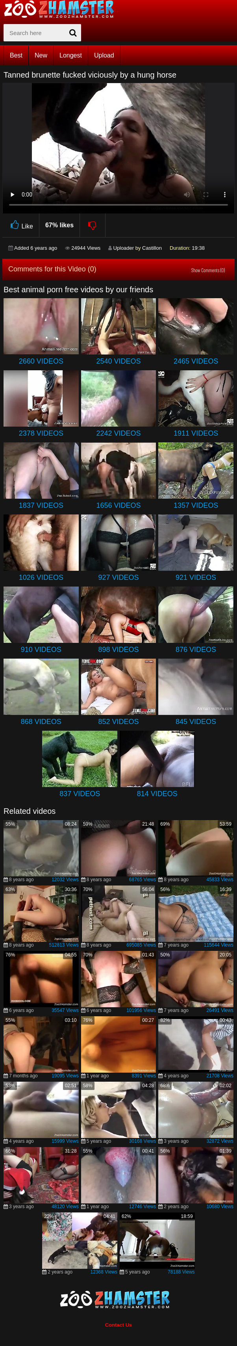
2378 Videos (41, 433)
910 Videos (41, 650)
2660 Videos (41, 361)
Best (16, 55)
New (41, 55)
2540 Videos (118, 361)
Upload (104, 55)
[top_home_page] (63, 9)
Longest (70, 55)
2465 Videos (196, 361)
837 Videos (79, 794)
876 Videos (196, 650)
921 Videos (196, 577)
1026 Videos (41, 577)
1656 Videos (118, 505)
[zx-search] (42, 32)
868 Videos (41, 722)
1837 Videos (41, 505)
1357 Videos (196, 505)
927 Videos (118, 577)
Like (20, 225)
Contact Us (118, 1325)
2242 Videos (118, 433)
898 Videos (118, 650)
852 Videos (118, 722)
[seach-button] (73, 32)
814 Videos (157, 794)
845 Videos (196, 722)
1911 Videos (196, 433)
